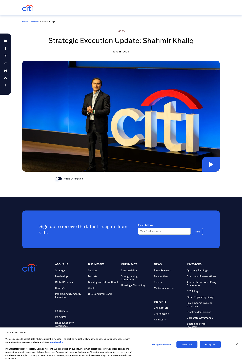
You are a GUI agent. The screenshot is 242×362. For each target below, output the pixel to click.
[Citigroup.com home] (29, 268)
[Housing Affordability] (136, 285)
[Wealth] (103, 288)
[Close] (236, 344)
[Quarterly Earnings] (202, 270)
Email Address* (146, 225)
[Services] (103, 270)
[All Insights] (169, 319)
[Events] (169, 282)
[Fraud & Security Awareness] (70, 324)
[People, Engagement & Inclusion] (70, 295)
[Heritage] (70, 288)
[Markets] (103, 276)
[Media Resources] (169, 288)
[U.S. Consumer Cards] (103, 293)
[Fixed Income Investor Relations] (202, 304)
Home (25, 21)
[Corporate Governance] (202, 317)
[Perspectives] (169, 276)
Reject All (187, 344)
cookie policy (56, 342)
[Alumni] (70, 316)
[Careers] (70, 311)
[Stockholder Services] (202, 312)
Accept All (210, 344)
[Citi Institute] (169, 307)
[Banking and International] (103, 282)
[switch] (59, 178)
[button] (211, 164)
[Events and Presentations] (202, 276)
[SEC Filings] (202, 291)
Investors (35, 21)
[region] (121, 344)
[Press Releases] (169, 270)
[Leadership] (70, 276)
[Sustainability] (136, 270)
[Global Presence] (70, 282)
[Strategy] (70, 270)
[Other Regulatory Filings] (202, 297)
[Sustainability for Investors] (202, 325)
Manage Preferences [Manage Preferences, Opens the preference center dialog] (162, 344)
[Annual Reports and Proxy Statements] (202, 284)
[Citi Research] (169, 313)
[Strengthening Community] (136, 278)
